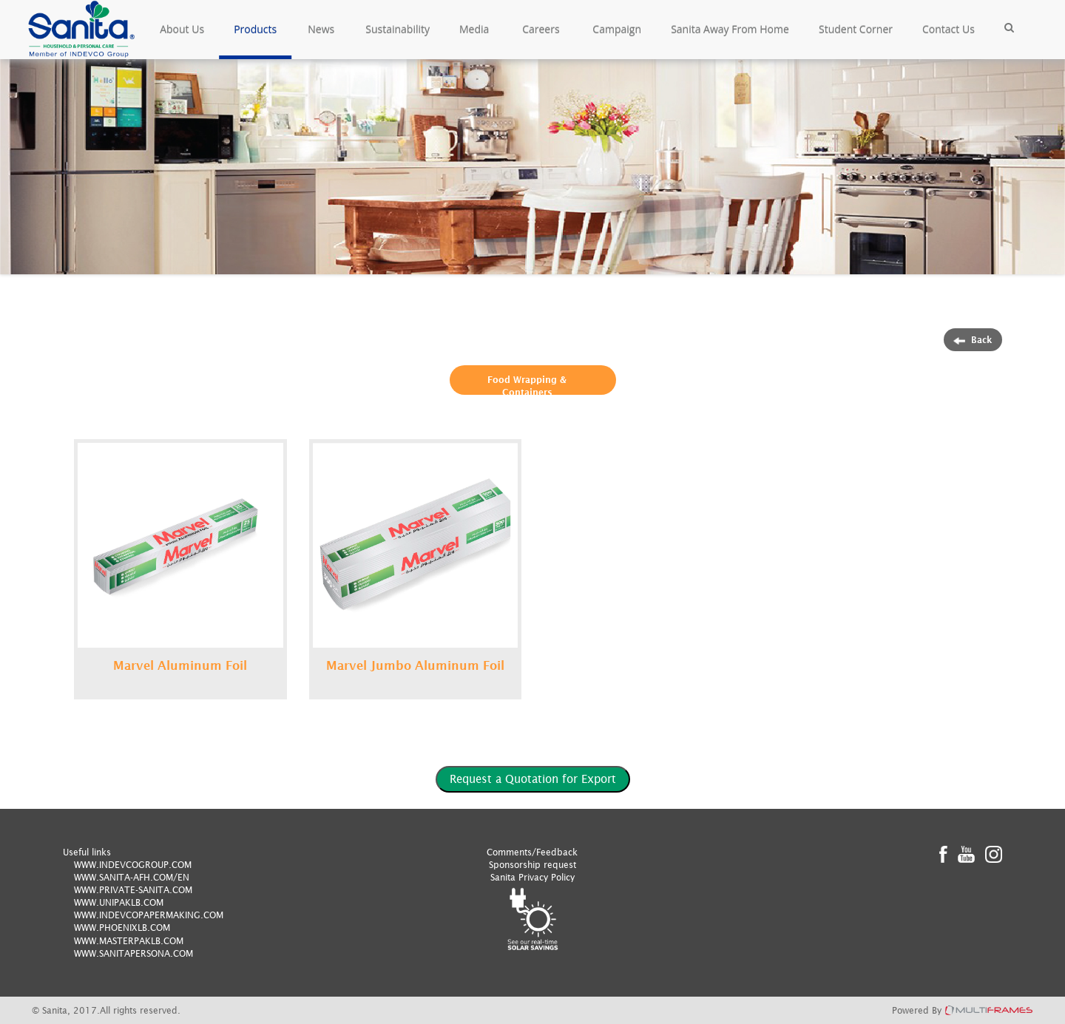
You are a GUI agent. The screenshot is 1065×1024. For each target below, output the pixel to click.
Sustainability (397, 29)
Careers (540, 29)
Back (973, 339)
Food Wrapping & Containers (527, 386)
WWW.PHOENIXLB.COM (122, 927)
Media (474, 29)
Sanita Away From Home (730, 29)
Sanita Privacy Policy (532, 877)
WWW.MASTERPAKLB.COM (128, 940)
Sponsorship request (532, 864)
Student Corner (856, 29)
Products (255, 29)
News (321, 29)
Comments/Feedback (532, 852)
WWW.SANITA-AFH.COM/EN (131, 877)
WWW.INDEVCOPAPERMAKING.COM (148, 914)
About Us (182, 29)
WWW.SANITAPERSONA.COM (133, 953)
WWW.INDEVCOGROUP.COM (133, 864)
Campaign (616, 29)
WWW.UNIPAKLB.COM (118, 902)
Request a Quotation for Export (533, 778)
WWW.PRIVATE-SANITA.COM (133, 889)
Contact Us (948, 29)
